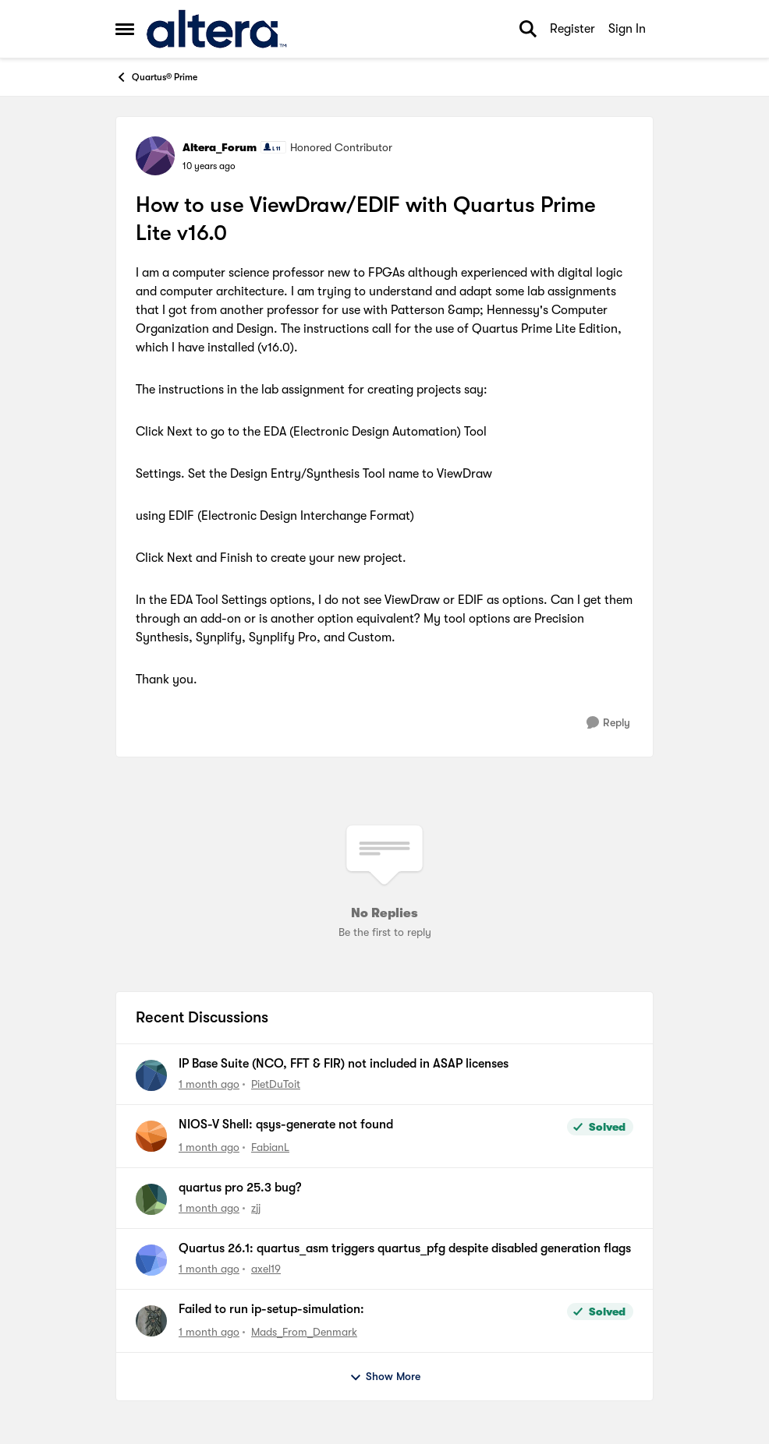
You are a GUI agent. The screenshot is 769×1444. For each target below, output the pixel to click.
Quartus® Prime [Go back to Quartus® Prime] (156, 77)
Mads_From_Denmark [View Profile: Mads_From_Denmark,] (304, 1332)
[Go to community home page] (216, 28)
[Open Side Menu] (125, 29)
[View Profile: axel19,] (151, 1260)
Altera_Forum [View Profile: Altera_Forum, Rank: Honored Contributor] (220, 147)
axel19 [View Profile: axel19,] (266, 1268)
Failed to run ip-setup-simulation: (271, 1309)
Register (572, 29)
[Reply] (608, 722)
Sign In (627, 29)
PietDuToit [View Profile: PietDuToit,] (275, 1084)
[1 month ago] (209, 1084)
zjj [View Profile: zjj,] (255, 1208)
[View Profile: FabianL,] (151, 1136)
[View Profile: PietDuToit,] (151, 1075)
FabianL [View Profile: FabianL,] (270, 1147)
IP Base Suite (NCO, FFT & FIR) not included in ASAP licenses (344, 1064)
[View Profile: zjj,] (151, 1199)
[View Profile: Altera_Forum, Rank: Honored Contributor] (155, 155)
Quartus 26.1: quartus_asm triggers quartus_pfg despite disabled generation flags (405, 1248)
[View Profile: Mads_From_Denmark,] (151, 1320)
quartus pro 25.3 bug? (240, 1188)
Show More (384, 1377)
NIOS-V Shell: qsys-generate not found (286, 1124)
